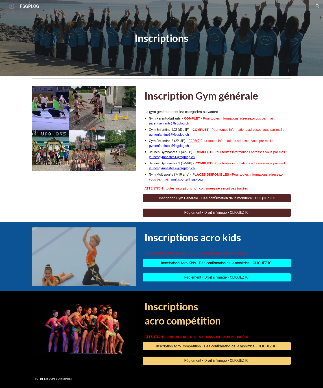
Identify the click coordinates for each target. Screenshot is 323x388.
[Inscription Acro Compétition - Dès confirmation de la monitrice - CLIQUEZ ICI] (217, 346)
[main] (161, 38)
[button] (317, 6)
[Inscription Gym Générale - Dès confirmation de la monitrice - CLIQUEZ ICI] (217, 198)
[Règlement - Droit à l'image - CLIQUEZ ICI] (217, 212)
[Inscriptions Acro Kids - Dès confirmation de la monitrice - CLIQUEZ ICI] (217, 263)
